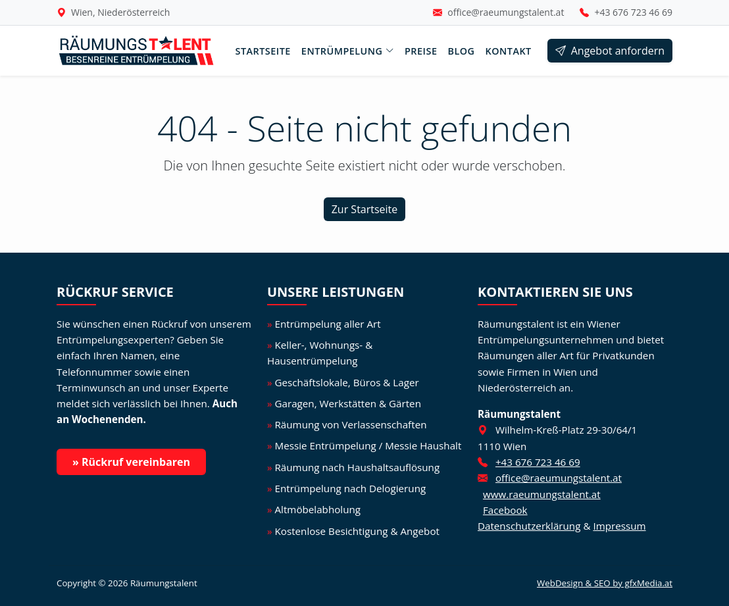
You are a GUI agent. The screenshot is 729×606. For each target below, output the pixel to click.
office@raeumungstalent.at (505, 12)
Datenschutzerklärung (529, 525)
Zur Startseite (365, 209)
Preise (421, 51)
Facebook (505, 510)
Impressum (619, 525)
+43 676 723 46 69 (633, 12)
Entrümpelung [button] (347, 51)
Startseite (262, 51)
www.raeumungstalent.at (542, 494)
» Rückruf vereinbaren (131, 462)
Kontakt (509, 51)
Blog (460, 51)
